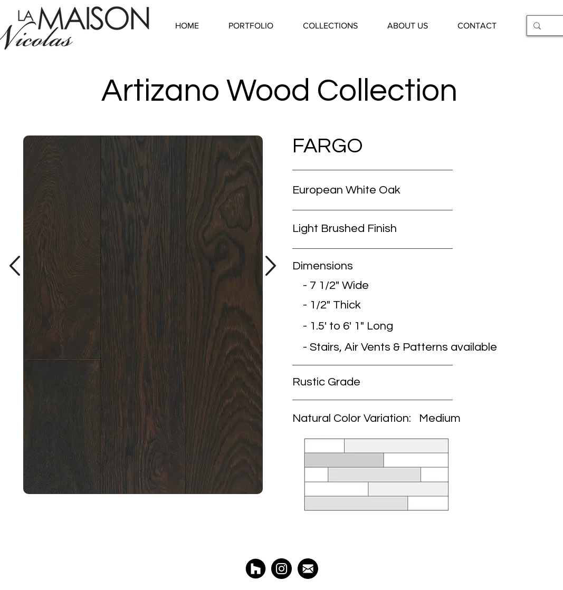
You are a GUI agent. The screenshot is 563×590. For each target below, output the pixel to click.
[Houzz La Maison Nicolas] (255, 568)
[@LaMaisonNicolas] (281, 568)
